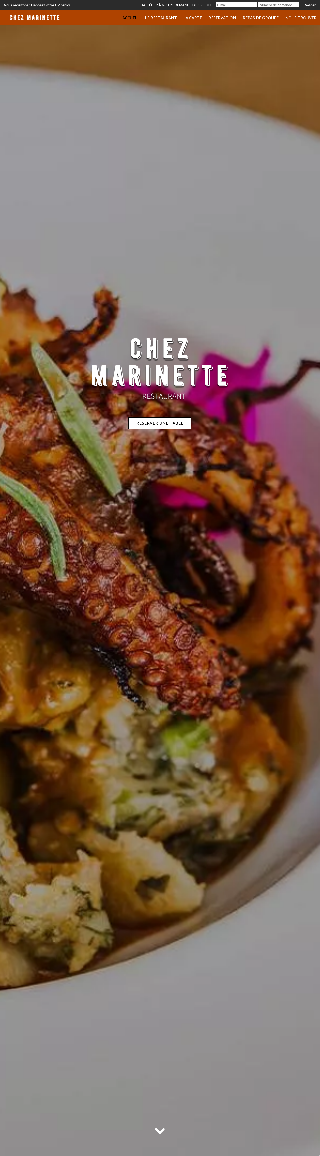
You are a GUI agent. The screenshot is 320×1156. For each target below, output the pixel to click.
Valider (310, 5)
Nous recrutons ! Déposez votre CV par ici (37, 5)
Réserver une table (160, 423)
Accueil (130, 18)
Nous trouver (301, 18)
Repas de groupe (261, 18)
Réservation (222, 18)
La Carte (193, 18)
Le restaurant (161, 18)
